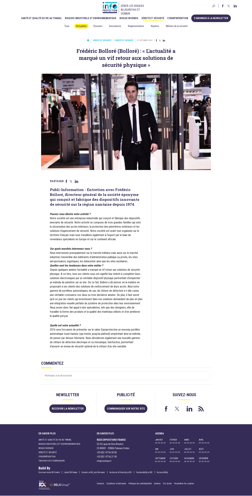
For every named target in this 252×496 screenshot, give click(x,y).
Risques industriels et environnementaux (91, 18)
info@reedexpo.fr (104, 461)
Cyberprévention (179, 18)
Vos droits (167, 484)
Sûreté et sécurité (153, 18)
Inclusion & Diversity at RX (120, 472)
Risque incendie (130, 18)
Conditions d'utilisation (116, 484)
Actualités (81, 26)
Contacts (100, 484)
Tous (66, 26)
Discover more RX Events (49, 472)
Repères (155, 26)
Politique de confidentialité (140, 484)
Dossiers (97, 26)
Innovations (115, 26)
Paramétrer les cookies (184, 484)
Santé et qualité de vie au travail (42, 18)
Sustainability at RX (144, 472)
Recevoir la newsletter (67, 408)
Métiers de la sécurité (177, 26)
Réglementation (136, 26)
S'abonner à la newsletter (211, 18)
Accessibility (162, 472)
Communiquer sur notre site (126, 408)
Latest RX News (70, 472)
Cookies (157, 484)
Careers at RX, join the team (93, 472)
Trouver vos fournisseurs (51, 461)
